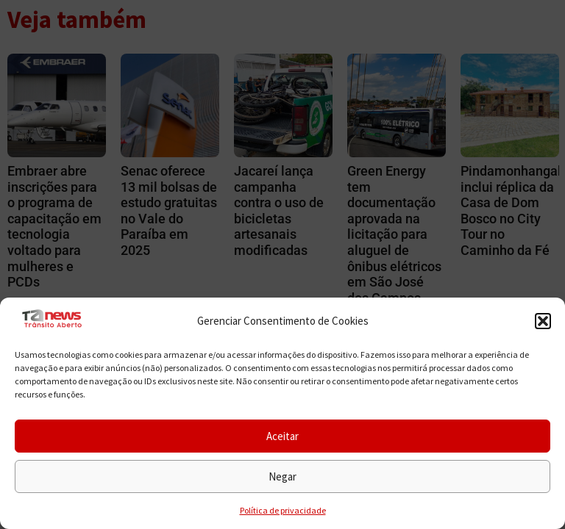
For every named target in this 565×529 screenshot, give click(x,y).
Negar (282, 476)
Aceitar (282, 436)
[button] (543, 321)
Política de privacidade (283, 510)
